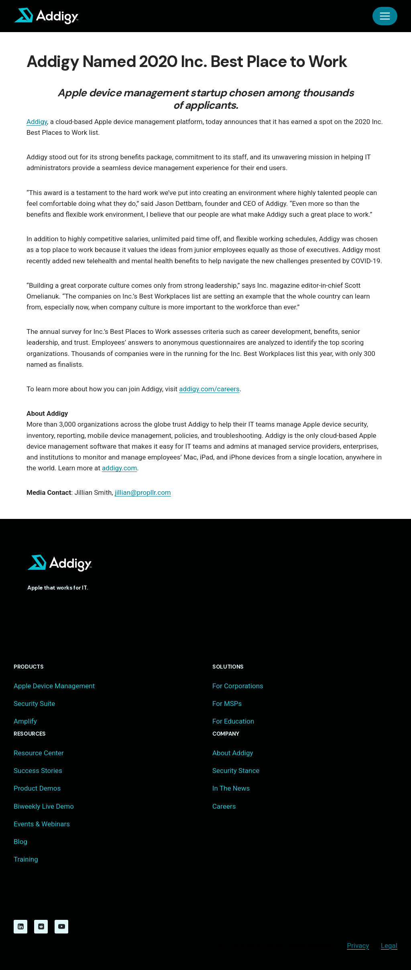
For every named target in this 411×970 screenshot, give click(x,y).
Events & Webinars (42, 824)
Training (26, 859)
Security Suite (34, 704)
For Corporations (237, 686)
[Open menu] (384, 16)
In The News (231, 788)
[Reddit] (41, 926)
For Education (233, 721)
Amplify (25, 721)
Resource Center (39, 753)
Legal (389, 946)
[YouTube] (61, 926)
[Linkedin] (20, 926)
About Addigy (232, 753)
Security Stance (235, 771)
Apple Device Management (54, 686)
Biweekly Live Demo (44, 806)
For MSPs (227, 704)
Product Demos (37, 788)
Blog (20, 842)
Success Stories (38, 771)
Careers (224, 806)
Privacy (358, 946)
